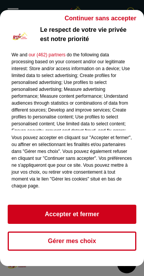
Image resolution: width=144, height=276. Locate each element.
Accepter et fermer (72, 214)
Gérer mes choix (72, 241)
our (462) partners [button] (46, 55)
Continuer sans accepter (100, 18)
